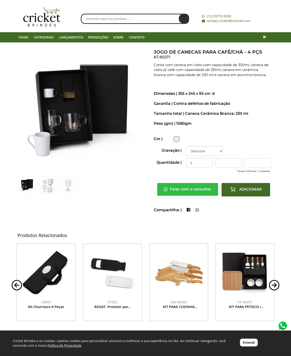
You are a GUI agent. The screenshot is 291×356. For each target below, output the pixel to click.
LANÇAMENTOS (71, 37)
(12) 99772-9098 (219, 16)
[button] (17, 284)
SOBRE (118, 37)
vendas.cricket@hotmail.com (228, 21)
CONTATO (136, 37)
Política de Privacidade (64, 345)
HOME (23, 37)
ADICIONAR (246, 189)
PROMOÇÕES (98, 37)
